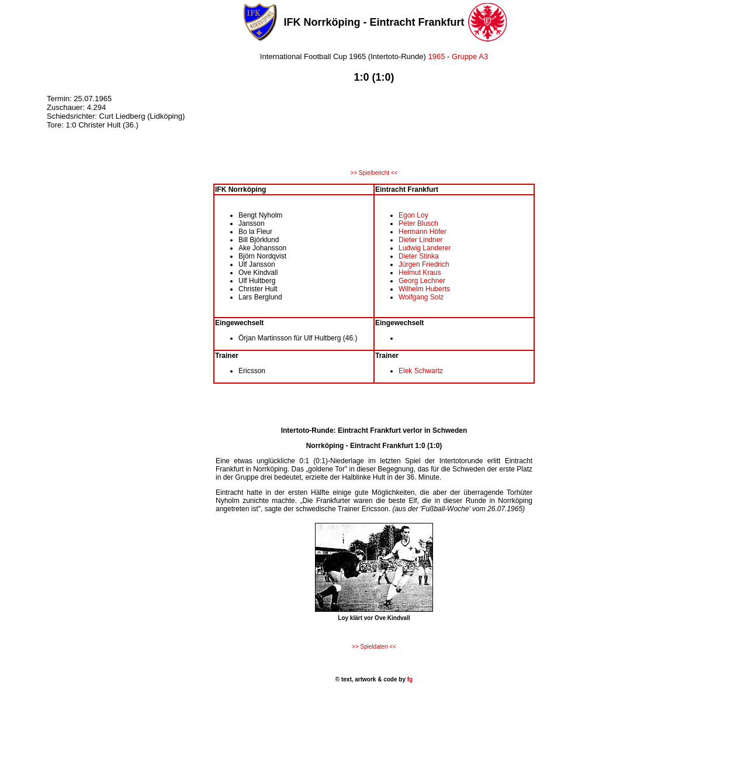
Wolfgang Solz (421, 297)
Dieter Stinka (419, 256)
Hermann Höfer (422, 232)
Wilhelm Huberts (424, 289)
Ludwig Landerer (425, 248)
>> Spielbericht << (373, 173)
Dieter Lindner (420, 240)
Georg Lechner (422, 281)
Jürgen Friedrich (424, 264)
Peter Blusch (418, 223)
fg (409, 679)
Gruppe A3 (470, 56)
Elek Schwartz (421, 371)
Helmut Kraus (420, 272)
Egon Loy (413, 215)
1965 (436, 56)
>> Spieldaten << (374, 646)
